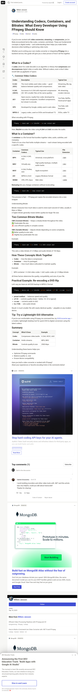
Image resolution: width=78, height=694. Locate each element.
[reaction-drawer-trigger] (3, 50)
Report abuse (48, 497)
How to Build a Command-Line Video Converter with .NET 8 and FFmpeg (42, 631)
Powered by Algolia (48, 2)
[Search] (9, 2)
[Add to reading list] (4, 65)
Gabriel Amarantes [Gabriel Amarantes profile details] (23, 480)
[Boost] (4, 71)
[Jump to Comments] (4, 58)
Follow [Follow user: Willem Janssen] (42, 604)
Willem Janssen (22, 10)
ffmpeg (15, 34)
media (34, 34)
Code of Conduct (37, 497)
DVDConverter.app (63, 318)
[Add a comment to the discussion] (44, 471)
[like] (19, 493)
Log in (59, 2)
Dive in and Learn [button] (19, 683)
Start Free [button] (17, 587)
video (22, 34)
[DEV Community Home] (3, 2)
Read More (16, 453)
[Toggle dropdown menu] (71, 370)
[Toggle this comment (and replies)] (13, 483)
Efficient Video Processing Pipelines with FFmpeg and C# (42, 623)
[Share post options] (4, 78)
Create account (70, 2)
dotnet (28, 34)
